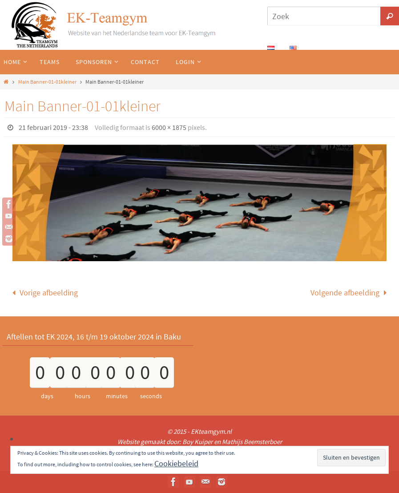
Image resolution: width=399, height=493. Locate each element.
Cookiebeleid (176, 463)
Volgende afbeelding (350, 292)
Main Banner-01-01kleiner (47, 81)
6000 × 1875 (169, 127)
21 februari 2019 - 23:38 (53, 127)
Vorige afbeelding (43, 292)
